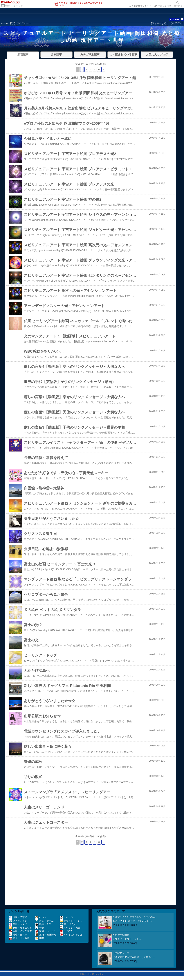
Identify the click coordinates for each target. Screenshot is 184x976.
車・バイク (67, 924)
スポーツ (66, 917)
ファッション (18, 920)
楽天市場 (178, 6)
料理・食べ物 (18, 934)
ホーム (4, 23)
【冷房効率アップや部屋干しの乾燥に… (134, 957)
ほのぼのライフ (121, 953)
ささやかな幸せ (121, 935)
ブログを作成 (164, 6)
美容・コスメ (18, 924)
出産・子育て (18, 917)
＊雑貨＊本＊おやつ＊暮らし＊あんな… (134, 916)
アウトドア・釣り (71, 920)
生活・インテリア (14, 6)
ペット (40, 917)
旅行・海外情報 (45, 934)
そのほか (66, 931)
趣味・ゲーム (44, 920)
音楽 (39, 927)
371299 (175, 19)
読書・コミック (45, 931)
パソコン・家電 (70, 927)
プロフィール (24, 23)
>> (140, 6)
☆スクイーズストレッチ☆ (127, 939)
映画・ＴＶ (43, 924)
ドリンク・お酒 (19, 938)
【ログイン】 (176, 23)
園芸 (39, 938)
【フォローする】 (159, 23)
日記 (12, 23)
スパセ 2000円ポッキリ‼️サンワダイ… (133, 921)
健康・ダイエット (20, 927)
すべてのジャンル (71, 934)
